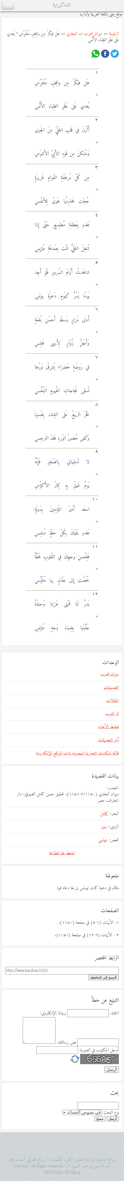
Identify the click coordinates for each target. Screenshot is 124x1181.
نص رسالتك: (66, 1042)
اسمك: (114, 1013)
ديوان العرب (93, 34)
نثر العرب (112, 714)
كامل (104, 814)
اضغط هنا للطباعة (62, 853)
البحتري (71, 34)
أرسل (113, 1119)
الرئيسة (114, 34)
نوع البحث (111, 1113)
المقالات (112, 701)
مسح (99, 1119)
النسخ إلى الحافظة (103, 977)
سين (104, 827)
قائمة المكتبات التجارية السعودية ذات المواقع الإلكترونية (77, 753)
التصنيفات (111, 688)
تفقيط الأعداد (108, 727)
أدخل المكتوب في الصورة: (99, 1050)
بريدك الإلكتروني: (53, 1013)
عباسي (102, 840)
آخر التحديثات (108, 740)
